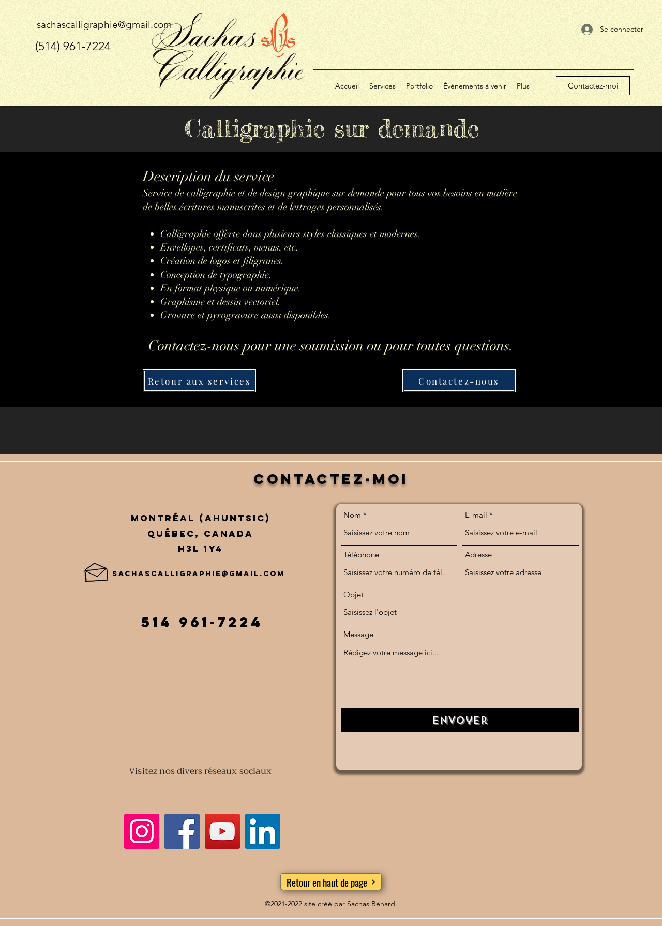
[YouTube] (222, 831)
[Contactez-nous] (459, 380)
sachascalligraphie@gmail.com (104, 25)
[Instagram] (141, 831)
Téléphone (361, 554)
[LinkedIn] (262, 831)
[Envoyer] (460, 720)
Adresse (478, 554)
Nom (352, 515)
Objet (353, 594)
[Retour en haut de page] (331, 881)
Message (358, 634)
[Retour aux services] (199, 380)
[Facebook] (182, 831)
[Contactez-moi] (593, 85)
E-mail (476, 515)
